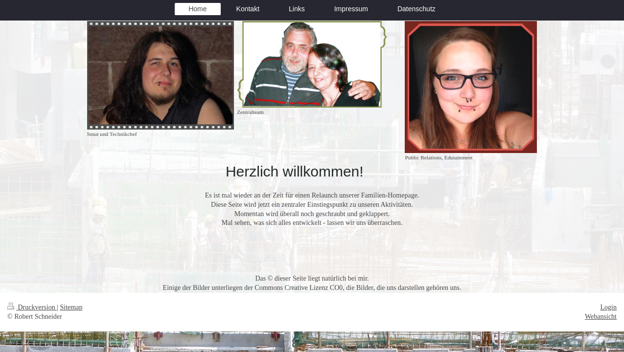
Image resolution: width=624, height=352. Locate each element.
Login (609, 307)
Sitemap (71, 307)
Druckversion (32, 307)
